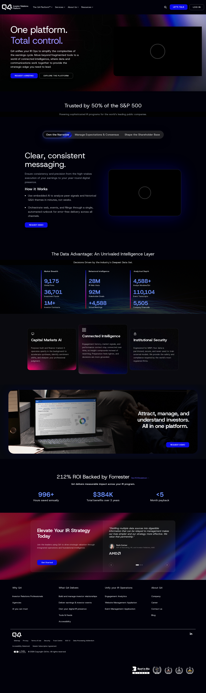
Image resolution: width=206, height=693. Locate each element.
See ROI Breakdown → (140, 478)
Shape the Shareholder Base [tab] (142, 134)
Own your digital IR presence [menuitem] (73, 609)
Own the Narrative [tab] (57, 134)
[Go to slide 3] (142, 564)
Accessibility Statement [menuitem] (21, 646)
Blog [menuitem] (153, 615)
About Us (73, 7)
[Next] (167, 565)
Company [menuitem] (156, 596)
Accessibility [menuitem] (65, 621)
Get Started (47, 562)
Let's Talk (178, 7)
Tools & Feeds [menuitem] (65, 615)
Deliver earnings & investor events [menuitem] (75, 602)
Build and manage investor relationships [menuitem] (78, 596)
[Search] (165, 7)
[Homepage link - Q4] (17, 635)
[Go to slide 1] (137, 564)
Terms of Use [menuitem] (36, 641)
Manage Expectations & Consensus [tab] (97, 134)
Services (60, 7)
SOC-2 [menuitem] (67, 641)
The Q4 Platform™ (42, 7)
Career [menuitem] (154, 602)
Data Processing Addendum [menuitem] (83, 641)
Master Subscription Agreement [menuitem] (44, 646)
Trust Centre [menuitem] (57, 641)
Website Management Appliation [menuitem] (121, 602)
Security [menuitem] (47, 641)
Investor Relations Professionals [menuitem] (27, 596)
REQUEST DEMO (36, 225)
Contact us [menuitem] (156, 609)
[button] (191, 634)
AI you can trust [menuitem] (20, 609)
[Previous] (111, 565)
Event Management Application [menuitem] (120, 609)
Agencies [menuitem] (16, 602)
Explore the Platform (56, 75)
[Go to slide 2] (140, 564)
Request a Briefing (24, 75)
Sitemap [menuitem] (17, 641)
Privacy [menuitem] (25, 641)
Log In (197, 7)
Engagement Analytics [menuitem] (116, 596)
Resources (87, 7)
